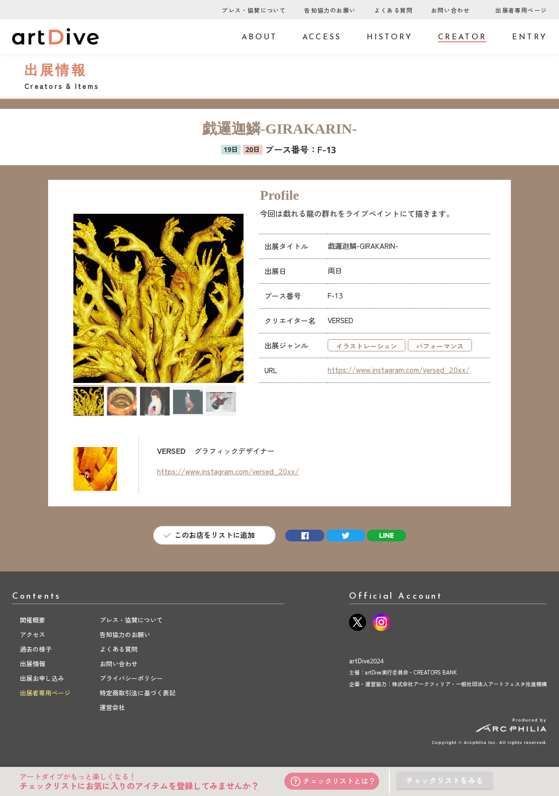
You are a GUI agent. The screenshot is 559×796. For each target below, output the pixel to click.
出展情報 (32, 663)
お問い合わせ (450, 10)
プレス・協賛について (254, 10)
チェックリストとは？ (333, 781)
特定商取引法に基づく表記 (137, 693)
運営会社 (112, 707)
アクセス (32, 634)
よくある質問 (393, 10)
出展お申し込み (42, 678)
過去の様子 (36, 649)
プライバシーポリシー (131, 678)
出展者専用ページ (521, 10)
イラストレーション (366, 346)
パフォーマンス (440, 346)
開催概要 (32, 620)
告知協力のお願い (330, 10)
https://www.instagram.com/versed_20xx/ (399, 370)
